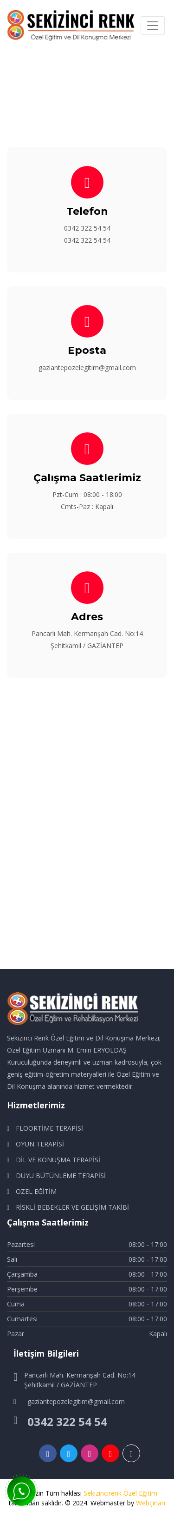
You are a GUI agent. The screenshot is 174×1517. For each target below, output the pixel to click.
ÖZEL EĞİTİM (36, 1191)
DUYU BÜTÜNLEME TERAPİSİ (61, 1175)
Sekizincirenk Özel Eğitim (120, 1493)
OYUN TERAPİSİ (40, 1143)
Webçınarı (150, 1502)
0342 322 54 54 (87, 228)
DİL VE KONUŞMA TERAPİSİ (58, 1159)
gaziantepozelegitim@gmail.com (87, 367)
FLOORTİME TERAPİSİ (49, 1128)
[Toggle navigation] (153, 25)
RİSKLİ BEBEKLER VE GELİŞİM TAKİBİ (72, 1207)
